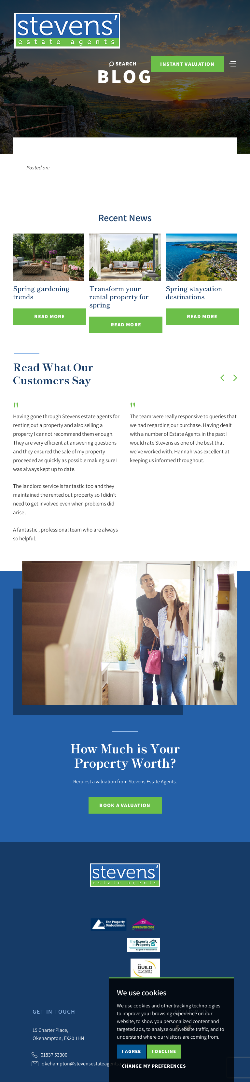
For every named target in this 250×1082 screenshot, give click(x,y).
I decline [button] (164, 1051)
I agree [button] (131, 1051)
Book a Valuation (124, 805)
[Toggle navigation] (232, 63)
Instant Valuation (187, 64)
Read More (49, 316)
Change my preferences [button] (154, 1066)
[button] (222, 378)
